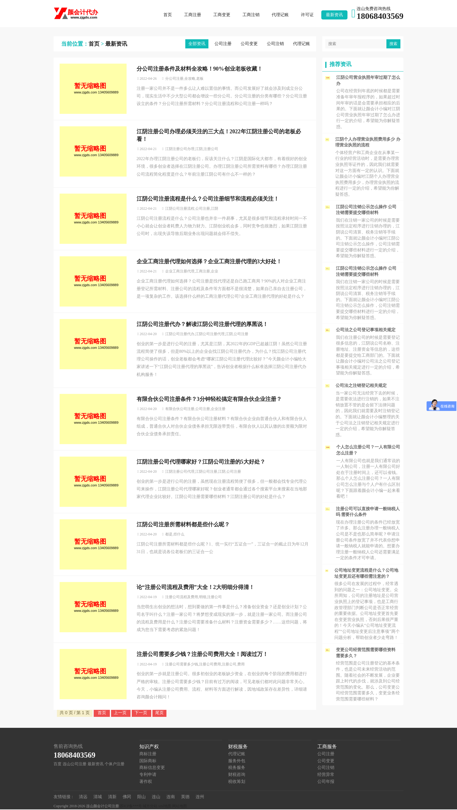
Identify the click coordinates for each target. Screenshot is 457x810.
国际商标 (147, 761)
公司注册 (223, 44)
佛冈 (127, 797)
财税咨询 (236, 775)
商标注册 (147, 754)
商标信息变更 (152, 768)
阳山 (141, 797)
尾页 (159, 713)
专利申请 (147, 775)
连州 (200, 797)
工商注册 (192, 15)
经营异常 (325, 775)
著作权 (145, 782)
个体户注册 (114, 764)
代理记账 (280, 15)
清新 (112, 797)
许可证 (307, 15)
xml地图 (164, 807)
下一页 (141, 713)
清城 (97, 797)
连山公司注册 (74, 764)
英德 (185, 797)
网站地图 (179, 807)
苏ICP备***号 (131, 807)
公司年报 (325, 782)
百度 (57, 764)
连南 (170, 797)
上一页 (121, 713)
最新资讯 (334, 15)
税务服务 (236, 768)
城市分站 (150, 807)
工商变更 (221, 15)
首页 (167, 15)
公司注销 (275, 44)
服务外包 (236, 761)
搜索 (393, 44)
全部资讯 (196, 44)
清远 (83, 797)
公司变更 (249, 44)
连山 (156, 797)
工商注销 (251, 15)
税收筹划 (236, 782)
